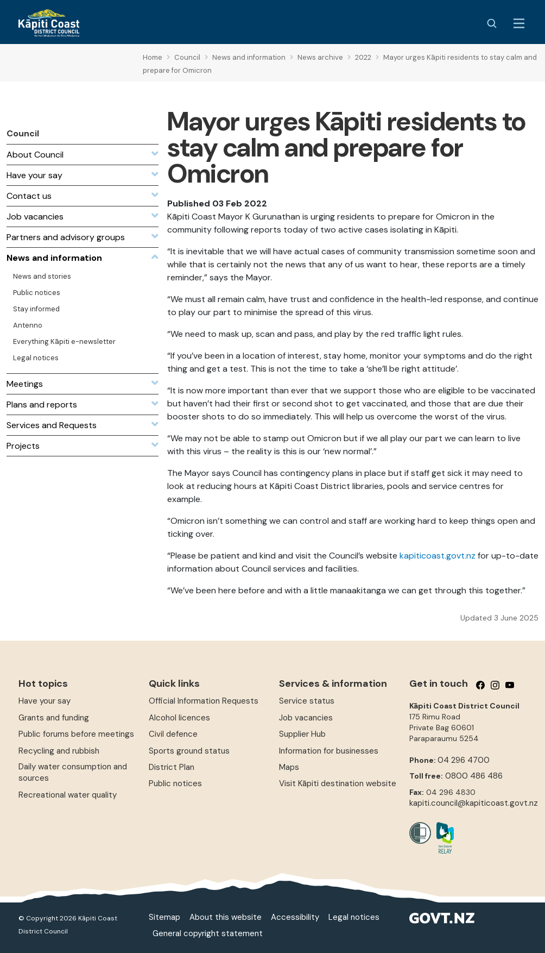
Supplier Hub (302, 734)
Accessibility (295, 917)
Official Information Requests (203, 700)
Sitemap (164, 917)
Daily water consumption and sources (72, 772)
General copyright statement (208, 933)
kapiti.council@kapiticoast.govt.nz (473, 803)
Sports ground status (189, 750)
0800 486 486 (474, 775)
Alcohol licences (179, 717)
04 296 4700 (464, 760)
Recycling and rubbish (58, 750)
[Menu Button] (519, 23)
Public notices (175, 783)
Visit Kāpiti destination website (337, 783)
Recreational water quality (67, 794)
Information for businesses (328, 750)
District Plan (171, 767)
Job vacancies (306, 717)
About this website (225, 917)
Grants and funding (53, 717)
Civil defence (173, 734)
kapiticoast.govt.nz (438, 555)
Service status (306, 700)
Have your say (44, 700)
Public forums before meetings (76, 734)
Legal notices (353, 917)
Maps (289, 767)
